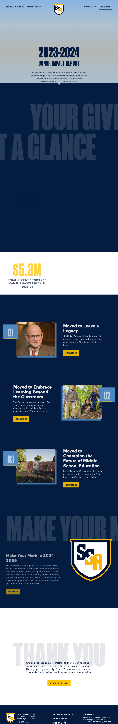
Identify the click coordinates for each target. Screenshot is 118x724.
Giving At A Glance (15, 7)
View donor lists (59, 683)
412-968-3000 (23, 722)
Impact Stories (61, 719)
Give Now (105, 7)
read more (71, 355)
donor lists (90, 7)
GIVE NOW (13, 593)
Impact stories (34, 7)
